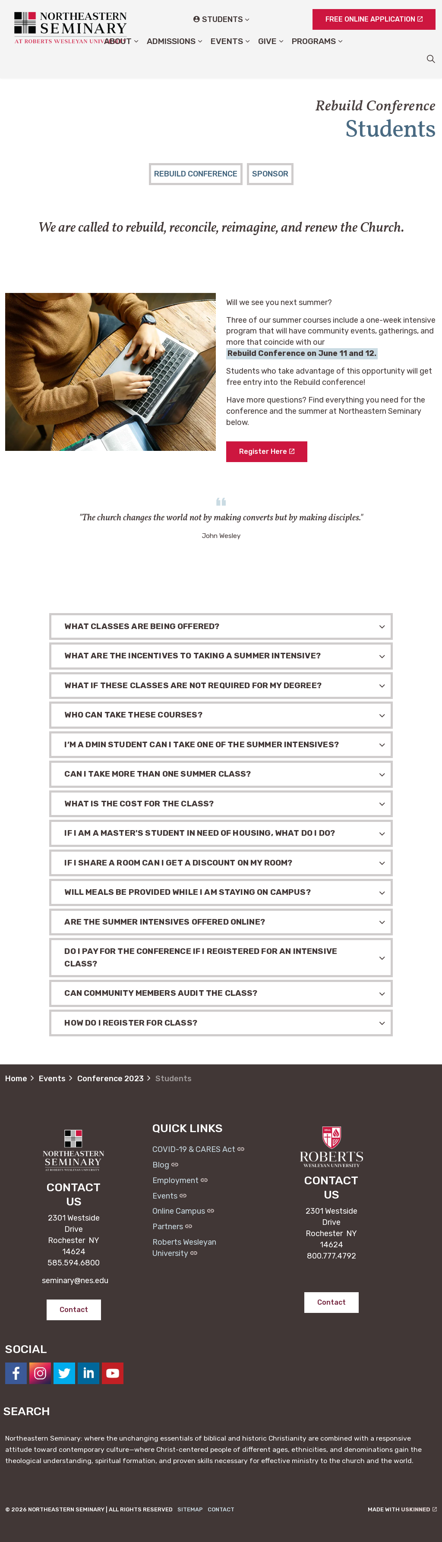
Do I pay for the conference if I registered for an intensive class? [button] (200, 957)
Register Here (266, 451)
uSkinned (419, 1509)
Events (227, 58)
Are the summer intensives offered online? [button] (164, 922)
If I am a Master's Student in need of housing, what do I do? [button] (199, 833)
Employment (180, 1180)
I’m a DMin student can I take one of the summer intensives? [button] (201, 744)
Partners (172, 1226)
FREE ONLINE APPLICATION (374, 19)
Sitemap (190, 1509)
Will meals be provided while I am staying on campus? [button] (187, 892)
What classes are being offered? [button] (141, 626)
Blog (165, 1165)
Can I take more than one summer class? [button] (157, 774)
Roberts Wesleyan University (184, 1247)
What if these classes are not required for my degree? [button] (192, 685)
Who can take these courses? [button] (133, 715)
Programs (314, 58)
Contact (221, 1509)
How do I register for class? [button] (130, 1023)
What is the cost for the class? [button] (139, 804)
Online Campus (183, 1211)
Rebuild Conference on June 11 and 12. (301, 353)
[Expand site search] (431, 59)
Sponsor (270, 174)
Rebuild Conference (195, 174)
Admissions (171, 58)
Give (267, 58)
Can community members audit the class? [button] (160, 993)
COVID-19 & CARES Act (198, 1149)
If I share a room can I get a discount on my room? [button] (178, 863)
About (118, 58)
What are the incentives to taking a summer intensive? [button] (192, 656)
